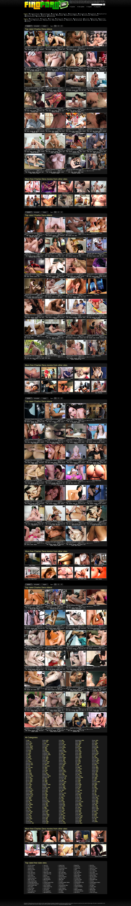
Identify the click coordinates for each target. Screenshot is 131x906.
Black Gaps (76, 873)
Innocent (62, 786)
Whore (95, 813)
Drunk (44, 790)
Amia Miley (44, 19)
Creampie (103, 442)
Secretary (78, 817)
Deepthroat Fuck (103, 13)
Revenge (78, 808)
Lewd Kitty (91, 888)
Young (76, 318)
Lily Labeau (103, 20)
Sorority (94, 750)
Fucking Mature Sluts (78, 882)
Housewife (42, 49)
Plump (78, 787)
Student (95, 766)
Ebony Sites (76, 876)
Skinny (55, 422)
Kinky (61, 798)
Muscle (78, 754)
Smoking (95, 747)
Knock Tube (76, 871)
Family (84, 317)
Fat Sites (60, 881)
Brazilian (29, 800)
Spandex (95, 751)
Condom (45, 756)
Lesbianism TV (62, 886)
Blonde (49, 69)
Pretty (61, 296)
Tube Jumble (45, 868)
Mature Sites (92, 889)
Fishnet (45, 817)
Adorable (29, 743)
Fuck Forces (76, 866)
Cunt (84, 69)
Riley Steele (94, 19)
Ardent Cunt (61, 865)
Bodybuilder (29, 794)
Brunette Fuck (63, 13)
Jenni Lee (63, 20)
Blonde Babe (52, 15)
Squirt (94, 757)
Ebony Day (61, 875)
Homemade (78, 132)
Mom (77, 749)
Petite (78, 783)
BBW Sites (61, 879)
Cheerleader (74, 317)
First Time (45, 815)
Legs (61, 811)
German (62, 754)
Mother (78, 753)
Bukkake (99, 463)
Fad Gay (91, 881)
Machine (62, 818)
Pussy (42, 90)
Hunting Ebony (46, 878)
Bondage (29, 796)
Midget (77, 744)
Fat (100, 255)
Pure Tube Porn (31, 872)
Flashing (45, 821)
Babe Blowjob (93, 13)
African (28, 744)
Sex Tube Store (77, 872)
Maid (61, 820)
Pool (77, 788)
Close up (45, 744)
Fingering (104, 131)
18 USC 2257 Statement (63, 904)
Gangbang (57, 132)
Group (63, 131)
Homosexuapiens (77, 885)
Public (78, 151)
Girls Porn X (76, 892)
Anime (28, 751)
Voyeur (95, 806)
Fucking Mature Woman (33, 883)
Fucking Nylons (46, 883)
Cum (38, 483)
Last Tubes (45, 866)
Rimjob (95, 277)
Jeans (61, 794)
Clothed (45, 746)
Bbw (31, 358)
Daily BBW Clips (93, 879)
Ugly (94, 793)
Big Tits (37, 50)
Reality (75, 297)
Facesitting (45, 801)
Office (81, 296)
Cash (28, 814)
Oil (37, 524)
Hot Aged (91, 885)
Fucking (59, 91)
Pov (79, 70)
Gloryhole (62, 761)
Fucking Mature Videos (94, 882)
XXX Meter (61, 892)
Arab (28, 754)
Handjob (84, 131)
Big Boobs (37, 70)
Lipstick (61, 817)
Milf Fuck (44, 15)
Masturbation (79, 740)
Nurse (77, 760)
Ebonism (44, 875)
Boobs (33, 70)
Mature (56, 49)
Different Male (77, 881)
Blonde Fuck (78, 15)
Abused (28, 741)
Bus (28, 808)
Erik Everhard (69, 19)
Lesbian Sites (92, 886)
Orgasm (78, 768)
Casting (28, 815)
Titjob (94, 784)
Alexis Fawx (102, 19)
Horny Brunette (86, 15)
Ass (58, 69)
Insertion (104, 689)
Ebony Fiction (92, 875)
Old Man (78, 766)
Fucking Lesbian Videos (64, 882)
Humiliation (62, 781)
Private (78, 796)
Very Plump (92, 891)
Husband (62, 783)
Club (54, 463)
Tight (78, 297)
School (78, 814)
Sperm (95, 754)
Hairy (53, 132)
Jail (60, 791)
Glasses (62, 760)
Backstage (29, 764)
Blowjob (29, 49)
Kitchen (81, 337)
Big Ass (61, 69)
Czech (44, 770)
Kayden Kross (48, 20)
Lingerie (93, 91)
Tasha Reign (95, 20)
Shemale (78, 823)
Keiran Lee (70, 20)
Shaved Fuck (37, 15)
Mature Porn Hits (62, 889)
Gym (61, 767)
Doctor (97, 504)
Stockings (100, 90)
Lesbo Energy (30, 888)
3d (27, 740)
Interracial (101, 151)
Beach (28, 771)
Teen (73, 235)
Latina (57, 276)
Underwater (95, 796)
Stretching (95, 763)
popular (73, 6)
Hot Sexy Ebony (93, 876)
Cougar (57, 50)
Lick (61, 814)
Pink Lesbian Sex (31, 891)
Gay (61, 753)
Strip (94, 764)
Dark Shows (30, 875)
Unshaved (95, 798)
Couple (51, 91)
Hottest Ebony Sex (31, 878)
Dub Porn (91, 865)
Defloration (45, 777)
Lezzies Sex (30, 889)
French (62, 746)
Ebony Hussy (45, 876)
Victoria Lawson (39, 20)
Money (78, 750)
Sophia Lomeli (59, 19)
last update (81, 6)
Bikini (28, 783)
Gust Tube (45, 871)
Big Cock (81, 69)
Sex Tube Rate (62, 872)
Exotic (44, 798)
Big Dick (56, 70)
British (28, 803)
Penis (37, 111)
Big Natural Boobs (30, 16)
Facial (78, 49)
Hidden (62, 774)
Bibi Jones (51, 19)
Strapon (95, 761)
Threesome (33, 91)
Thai (94, 780)
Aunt (28, 760)
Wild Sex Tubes (31, 869)
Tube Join (45, 865)
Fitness (44, 820)
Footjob (61, 741)
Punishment (79, 801)
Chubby (38, 256)
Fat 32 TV (45, 881)
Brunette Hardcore (41, 16)
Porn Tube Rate (93, 871)
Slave (94, 744)
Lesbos (75, 888)
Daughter (45, 774)
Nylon (97, 91)
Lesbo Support (62, 888)
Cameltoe (29, 811)
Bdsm (53, 110)
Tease (94, 777)
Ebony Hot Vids (31, 876)
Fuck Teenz (61, 883)
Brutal (28, 806)
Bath (28, 766)
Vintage (95, 803)
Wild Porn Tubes (93, 868)
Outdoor (57, 172)
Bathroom (29, 767)
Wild (94, 815)
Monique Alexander (34, 19)
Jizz (61, 797)
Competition (46, 753)
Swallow (55, 91)
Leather (62, 810)
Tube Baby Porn (31, 873)
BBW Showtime (46, 879)
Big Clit (28, 777)
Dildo (98, 689)
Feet (44, 808)
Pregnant (78, 793)
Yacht (94, 818)
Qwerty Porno (30, 868)
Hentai (61, 773)
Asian (71, 110)
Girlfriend (73, 132)
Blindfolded (29, 790)
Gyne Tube (61, 871)
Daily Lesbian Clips (32, 881)
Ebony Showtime (62, 876)
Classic (45, 741)
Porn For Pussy (93, 892)
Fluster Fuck (30, 866)
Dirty (43, 110)
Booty (38, 689)
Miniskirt (78, 747)
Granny (62, 764)
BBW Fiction (92, 878)
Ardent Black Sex (46, 873)
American (80, 690)
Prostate (78, 797)
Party (80, 255)
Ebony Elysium (77, 875)
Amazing (38, 255)
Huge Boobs (55, 13)
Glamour (62, 758)
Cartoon (29, 813)
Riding (60, 255)
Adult (75, 869)
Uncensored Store (62, 868)
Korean (61, 803)
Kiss (61, 800)
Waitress (95, 807)
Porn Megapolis (46, 891)
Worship (95, 817)
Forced (61, 743)
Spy (94, 756)
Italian (61, 790)
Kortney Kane (29, 20)
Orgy (77, 255)
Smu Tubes (92, 872)
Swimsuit (95, 770)
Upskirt (95, 800)
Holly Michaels (78, 20)
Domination (46, 787)
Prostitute (78, 798)
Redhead (74, 296)
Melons (78, 743)
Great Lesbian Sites (32, 885)
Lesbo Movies (46, 888)
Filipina (45, 813)
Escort (44, 796)
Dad (44, 771)
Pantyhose (79, 777)
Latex (61, 807)
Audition (29, 758)
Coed (44, 750)
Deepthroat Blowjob (34, 13)
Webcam (95, 808)
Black (81, 151)
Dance (56, 463)
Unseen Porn (76, 868)
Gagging (62, 750)
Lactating (62, 804)
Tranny (95, 788)
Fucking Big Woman (32, 882)
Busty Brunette (51, 16)
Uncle (94, 794)
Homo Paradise (46, 885)
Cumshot (54, 90)
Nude (77, 758)
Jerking (62, 796)
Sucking (58, 152)
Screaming (78, 815)
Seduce (78, 422)
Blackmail (29, 788)
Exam (44, 797)
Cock (63, 255)
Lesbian (39, 523)
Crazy (79, 628)
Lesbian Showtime (78, 886)
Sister (94, 741)
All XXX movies (31, 865)
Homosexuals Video (63, 885)
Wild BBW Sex (31, 892)
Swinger (95, 771)
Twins (94, 791)
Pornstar (95, 90)
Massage (79, 111)
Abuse (70, 904)
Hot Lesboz (30, 886)
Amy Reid (56, 20)
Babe (70, 69)
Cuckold (45, 763)
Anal (29, 523)
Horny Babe (96, 15)
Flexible (45, 823)
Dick (37, 91)
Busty (32, 49)
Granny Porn (92, 883)
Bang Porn (76, 865)
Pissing (78, 786)
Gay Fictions (76, 883)
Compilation (46, 754)
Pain (77, 774)
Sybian (94, 773)
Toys (94, 787)
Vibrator (95, 801)
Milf (34, 50)
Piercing (78, 784)
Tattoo (78, 50)
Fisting (45, 818)
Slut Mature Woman (78, 891)
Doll (98, 70)
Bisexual (29, 784)
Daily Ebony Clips (93, 873)
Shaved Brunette (83, 13)
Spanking (95, 753)
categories (98, 6)
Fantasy (45, 806)
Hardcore (62, 90)
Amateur (29, 746)
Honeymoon (62, 777)
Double (45, 788)
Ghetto (61, 756)
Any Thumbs (92, 869)
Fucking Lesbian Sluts (47, 882)
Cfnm (28, 820)
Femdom (45, 810)
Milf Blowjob (60, 15)
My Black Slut (61, 878)
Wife (78, 731)
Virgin (94, 804)
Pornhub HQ (61, 866)
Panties (72, 359)
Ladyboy (62, 806)
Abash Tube (61, 869)
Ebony (91, 151)
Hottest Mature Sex (47, 886)
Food (61, 740)
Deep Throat (36, 49)
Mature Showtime (77, 889)
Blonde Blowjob (73, 13)
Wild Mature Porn (46, 892)
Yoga (94, 820)
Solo (94, 749)
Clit (44, 743)
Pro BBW (60, 891)
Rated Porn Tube (46, 872)
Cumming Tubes (77, 879)
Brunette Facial (69, 15)
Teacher (95, 776)
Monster (78, 751)
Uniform (95, 797)
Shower (79, 358)
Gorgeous (33, 111)
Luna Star (87, 19)
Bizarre (28, 786)
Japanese (62, 793)
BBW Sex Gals (31, 879)
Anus (28, 753)
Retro (77, 807)
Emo (44, 793)
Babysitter (29, 763)
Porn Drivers (92, 866)
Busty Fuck (28, 15)
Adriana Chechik (78, 19)
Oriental (78, 771)
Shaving (78, 821)
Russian (78, 813)
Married (62, 821)
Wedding (95, 810)
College (45, 751)
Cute (80, 90)
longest (90, 6)
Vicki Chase (87, 20)
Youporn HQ (45, 869)
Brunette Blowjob (46, 13)
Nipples (60, 151)
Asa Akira (28, 21)
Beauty (98, 277)
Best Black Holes (62, 873)
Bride (28, 801)
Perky (94, 152)
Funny (61, 749)
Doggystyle (42, 131)
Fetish (45, 811)
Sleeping (95, 746)
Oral (77, 767)
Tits (56, 69)
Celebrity (29, 818)
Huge (32, 50)
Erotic (76, 111)
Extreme (45, 800)
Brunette (74, 49)
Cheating (29, 821)
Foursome (62, 744)
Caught (28, 817)
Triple (94, 790)
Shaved (74, 50)
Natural (78, 756)
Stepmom (95, 758)
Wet (94, 811)
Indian (61, 784)
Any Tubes (30, 871)
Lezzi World (45, 889)
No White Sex (77, 878)
